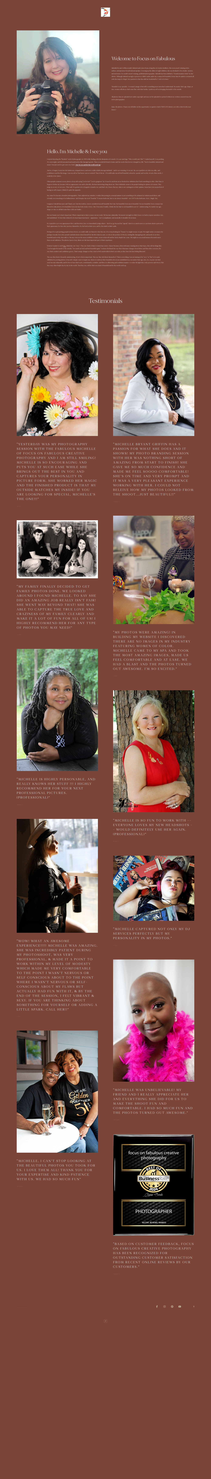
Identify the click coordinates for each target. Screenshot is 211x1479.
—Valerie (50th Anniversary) (20, 1186)
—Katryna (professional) (116, 841)
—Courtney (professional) (116, 501)
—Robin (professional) (19, 804)
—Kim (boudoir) (18, 1016)
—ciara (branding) (115, 945)
